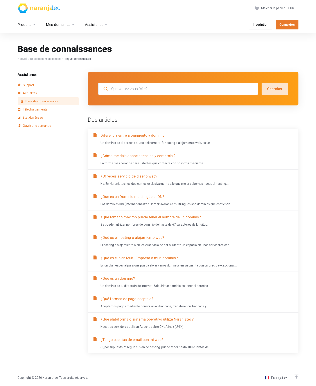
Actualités (27, 93)
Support (26, 85)
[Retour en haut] (296, 376)
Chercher (274, 89)
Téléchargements (32, 109)
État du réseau (30, 117)
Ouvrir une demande (34, 125)
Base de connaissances (45, 58)
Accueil (22, 58)
